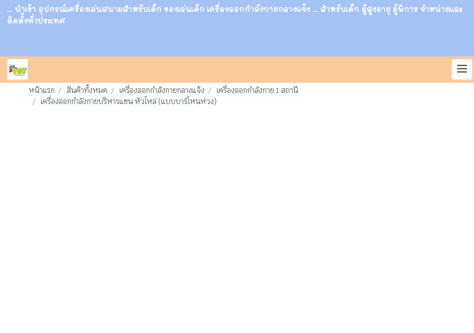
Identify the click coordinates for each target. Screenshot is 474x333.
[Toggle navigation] (462, 69)
